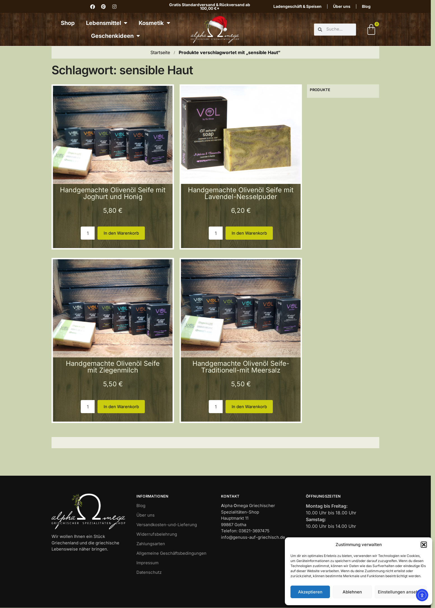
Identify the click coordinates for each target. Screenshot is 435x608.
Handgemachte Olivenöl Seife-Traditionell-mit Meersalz (240, 366)
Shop (68, 23)
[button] (424, 544)
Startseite (160, 52)
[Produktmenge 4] (216, 406)
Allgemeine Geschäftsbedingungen (171, 553)
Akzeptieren (310, 592)
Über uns (341, 6)
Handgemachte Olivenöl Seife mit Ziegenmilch (113, 366)
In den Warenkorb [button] (121, 233)
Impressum (147, 562)
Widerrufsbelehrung (156, 534)
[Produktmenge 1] (88, 233)
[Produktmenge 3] (88, 406)
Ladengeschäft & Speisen (297, 6)
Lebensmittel (106, 23)
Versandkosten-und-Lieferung (166, 524)
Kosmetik (154, 23)
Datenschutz (149, 572)
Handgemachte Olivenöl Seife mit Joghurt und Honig (113, 193)
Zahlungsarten (150, 543)
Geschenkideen (115, 35)
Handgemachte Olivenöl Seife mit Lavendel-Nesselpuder (241, 193)
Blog (366, 6)
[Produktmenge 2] (216, 233)
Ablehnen (352, 592)
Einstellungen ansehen (401, 592)
